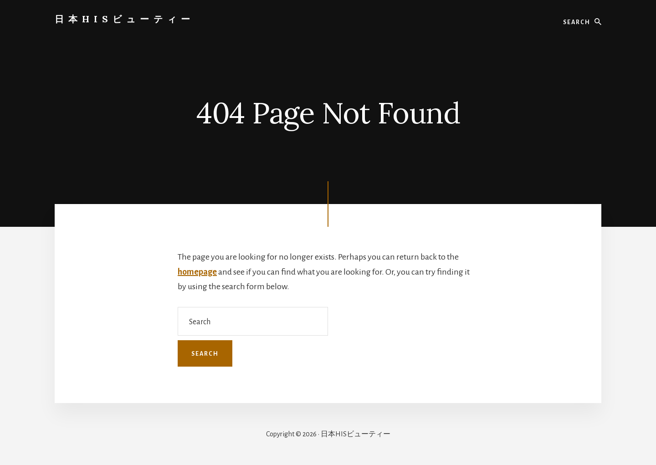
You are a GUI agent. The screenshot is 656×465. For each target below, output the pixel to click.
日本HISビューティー (125, 19)
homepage (197, 271)
